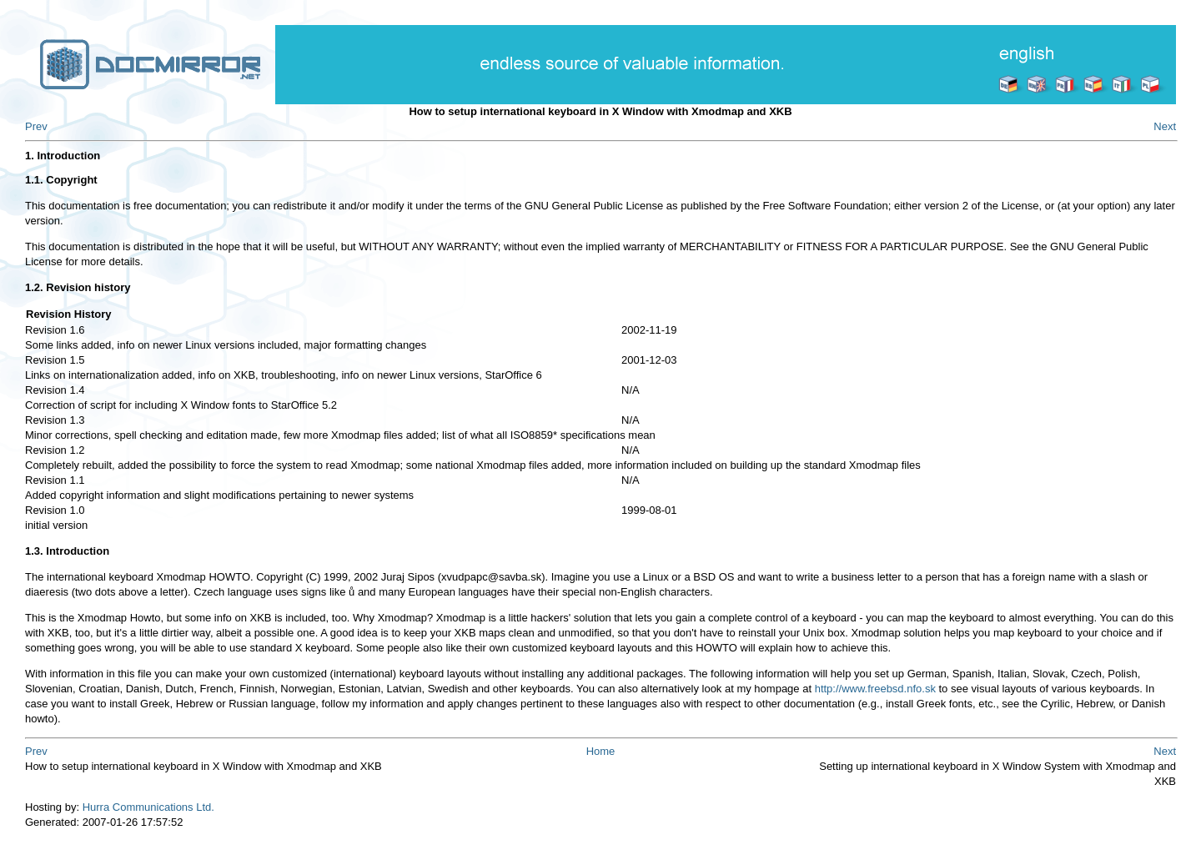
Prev (36, 126)
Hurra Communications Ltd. (148, 807)
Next (1164, 126)
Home (601, 751)
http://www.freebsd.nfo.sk (875, 688)
